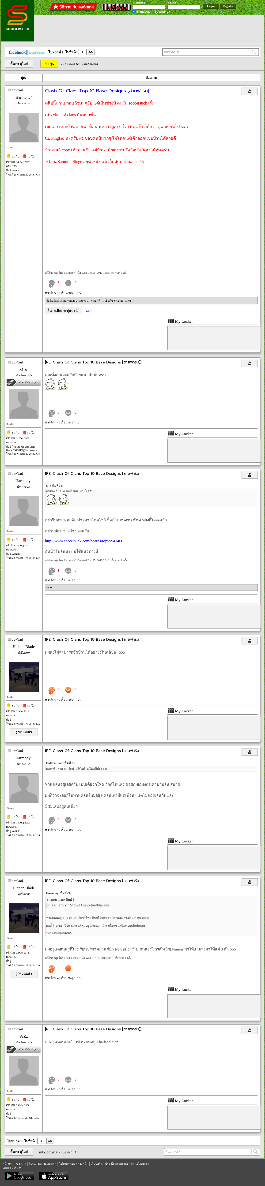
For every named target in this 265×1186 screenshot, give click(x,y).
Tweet (88, 311)
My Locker (180, 321)
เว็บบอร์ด (96, 1163)
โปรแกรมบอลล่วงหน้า (73, 1163)
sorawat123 (68, 300)
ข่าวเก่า (21, 1163)
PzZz (24, 1036)
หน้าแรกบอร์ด (70, 64)
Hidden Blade (24, 646)
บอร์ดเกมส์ (91, 64)
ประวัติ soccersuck (116, 1163)
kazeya (82, 300)
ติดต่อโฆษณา (140, 1163)
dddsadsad (53, 300)
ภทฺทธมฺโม (95, 300)
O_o (23, 369)
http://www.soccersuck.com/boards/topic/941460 (84, 541)
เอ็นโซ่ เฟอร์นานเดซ (118, 300)
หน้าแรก (8, 1163)
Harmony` (23, 97)
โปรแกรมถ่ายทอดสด (42, 1163)
